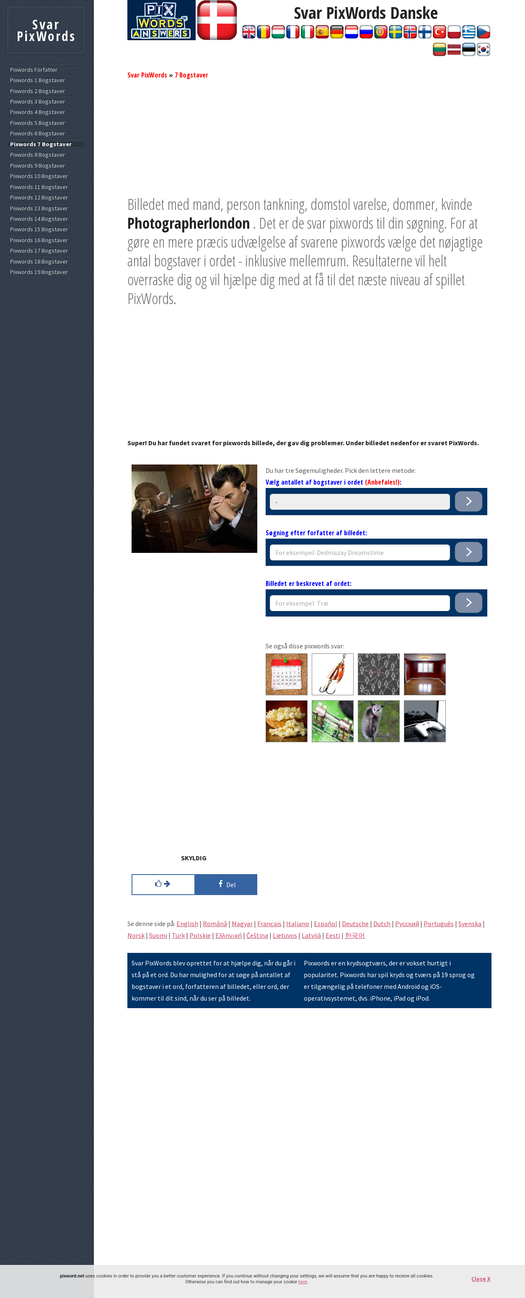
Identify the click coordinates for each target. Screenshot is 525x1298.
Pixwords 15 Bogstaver (39, 229)
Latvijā (311, 935)
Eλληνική (228, 935)
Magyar (242, 923)
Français (269, 923)
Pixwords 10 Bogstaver (39, 176)
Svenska (469, 923)
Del (225, 884)
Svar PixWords (147, 75)
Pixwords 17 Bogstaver (39, 250)
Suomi (158, 935)
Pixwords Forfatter (33, 69)
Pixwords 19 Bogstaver (39, 272)
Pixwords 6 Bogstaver (37, 133)
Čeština (257, 935)
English (187, 923)
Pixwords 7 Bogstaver (41, 144)
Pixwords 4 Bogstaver (37, 112)
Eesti (333, 935)
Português (439, 923)
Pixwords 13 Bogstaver (39, 208)
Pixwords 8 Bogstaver (37, 154)
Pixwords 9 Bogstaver (37, 165)
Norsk (136, 935)
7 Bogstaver (191, 75)
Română (215, 923)
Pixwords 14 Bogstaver (39, 219)
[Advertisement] (309, 136)
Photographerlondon (188, 223)
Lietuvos (285, 935)
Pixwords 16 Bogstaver (39, 240)
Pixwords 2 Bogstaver (37, 91)
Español (325, 923)
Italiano (297, 923)
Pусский (407, 923)
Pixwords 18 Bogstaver (39, 261)
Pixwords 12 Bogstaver (39, 197)
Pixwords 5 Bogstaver (37, 123)
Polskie (200, 935)
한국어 (355, 935)
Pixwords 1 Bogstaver (37, 80)
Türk (178, 935)
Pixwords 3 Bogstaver (37, 101)
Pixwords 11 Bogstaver (39, 187)
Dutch (382, 923)
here (302, 1282)
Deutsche (355, 923)
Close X (480, 1279)
